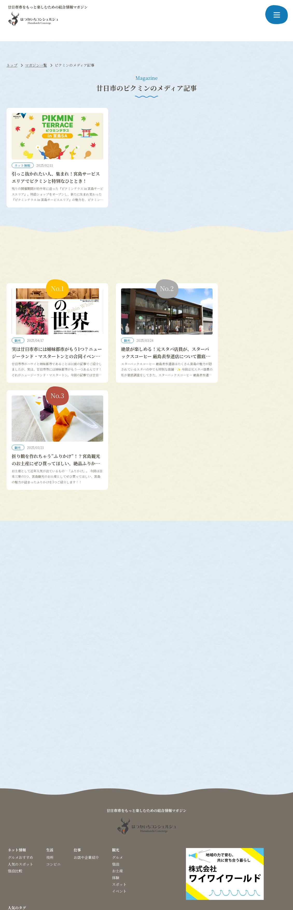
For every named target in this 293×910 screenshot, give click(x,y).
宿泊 (115, 770)
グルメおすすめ (20, 763)
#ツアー (246, 821)
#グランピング (94, 821)
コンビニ (53, 770)
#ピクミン (70, 821)
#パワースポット (44, 821)
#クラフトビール (123, 821)
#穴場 (190, 821)
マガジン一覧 (36, 65)
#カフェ (229, 821)
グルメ (117, 763)
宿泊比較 (15, 777)
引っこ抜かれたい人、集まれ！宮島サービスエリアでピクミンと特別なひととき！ (50, 187)
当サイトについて (104, 873)
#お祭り (14, 828)
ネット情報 (23, 171)
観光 (18, 353)
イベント (119, 797)
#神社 (22, 821)
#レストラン (209, 821)
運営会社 (169, 873)
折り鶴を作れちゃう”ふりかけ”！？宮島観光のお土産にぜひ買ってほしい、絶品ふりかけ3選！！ (241, 371)
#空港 (261, 821)
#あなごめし (172, 821)
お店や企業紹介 (86, 763)
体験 (115, 783)
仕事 (77, 756)
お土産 (117, 777)
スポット (119, 790)
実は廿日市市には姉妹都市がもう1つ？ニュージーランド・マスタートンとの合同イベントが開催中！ (50, 371)
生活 (49, 756)
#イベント (149, 821)
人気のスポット (20, 770)
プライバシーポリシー (139, 873)
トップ (11, 65)
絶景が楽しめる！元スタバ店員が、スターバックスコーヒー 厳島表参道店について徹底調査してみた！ (146, 371)
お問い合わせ (192, 873)
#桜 (11, 821)
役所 (49, 763)
